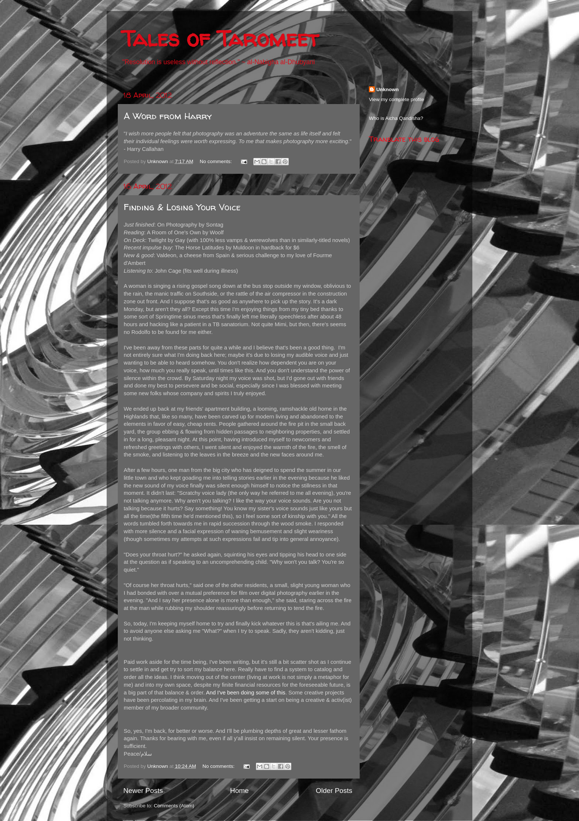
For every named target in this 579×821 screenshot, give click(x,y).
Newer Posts (143, 790)
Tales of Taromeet (220, 38)
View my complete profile (396, 99)
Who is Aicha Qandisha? (396, 118)
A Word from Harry (168, 116)
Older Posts (334, 790)
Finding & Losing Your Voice (182, 207)
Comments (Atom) (174, 805)
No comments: (216, 161)
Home (239, 790)
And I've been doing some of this (245, 693)
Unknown (387, 89)
